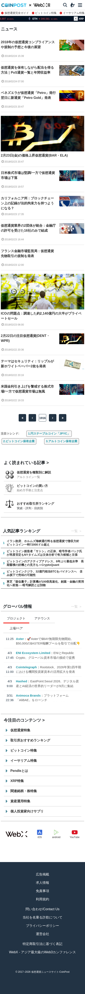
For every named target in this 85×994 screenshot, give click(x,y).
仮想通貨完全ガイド (15, 12)
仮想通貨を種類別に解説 (34, 472)
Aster (20, 638)
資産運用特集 (20, 801)
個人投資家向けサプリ (27, 811)
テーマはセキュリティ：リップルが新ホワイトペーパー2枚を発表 (27, 363)
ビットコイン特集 (44, 12)
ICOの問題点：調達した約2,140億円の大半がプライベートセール (41, 316)
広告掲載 (42, 874)
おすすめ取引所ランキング (35, 503)
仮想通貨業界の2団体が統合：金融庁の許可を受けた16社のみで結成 (28, 228)
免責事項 (42, 891)
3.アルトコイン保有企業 (61, 441)
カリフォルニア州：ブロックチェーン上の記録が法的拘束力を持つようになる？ (27, 203)
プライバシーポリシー (42, 925)
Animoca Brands (28, 695)
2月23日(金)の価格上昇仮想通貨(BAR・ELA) (34, 155)
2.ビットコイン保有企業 (19, 441)
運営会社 (42, 934)
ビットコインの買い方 (32, 485)
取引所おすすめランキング (30, 740)
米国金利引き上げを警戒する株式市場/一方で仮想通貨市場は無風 (27, 389)
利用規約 (42, 899)
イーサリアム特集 (72, 12)
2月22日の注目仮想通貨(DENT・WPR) (25, 338)
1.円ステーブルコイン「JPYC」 (49, 433)
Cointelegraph (26, 667)
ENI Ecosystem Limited (33, 653)
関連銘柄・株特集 (23, 791)
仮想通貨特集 (20, 730)
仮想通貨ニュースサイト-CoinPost (50, 971)
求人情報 (42, 882)
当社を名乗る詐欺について (42, 917)
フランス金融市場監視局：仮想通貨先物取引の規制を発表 (27, 253)
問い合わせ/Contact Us (43, 909)
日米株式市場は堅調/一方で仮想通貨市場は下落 (28, 175)
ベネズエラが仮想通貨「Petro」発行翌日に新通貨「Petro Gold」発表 (28, 95)
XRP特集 (17, 781)
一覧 (74, 531)
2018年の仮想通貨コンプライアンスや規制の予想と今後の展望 (28, 44)
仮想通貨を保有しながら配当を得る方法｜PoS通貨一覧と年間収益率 (27, 70)
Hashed (21, 681)
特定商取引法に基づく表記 (42, 944)
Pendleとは (19, 770)
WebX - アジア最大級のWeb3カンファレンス (42, 952)
